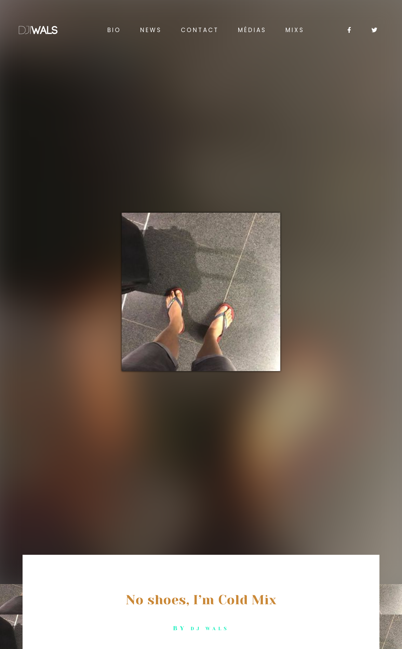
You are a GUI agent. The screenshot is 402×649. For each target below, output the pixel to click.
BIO (114, 30)
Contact (200, 30)
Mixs (294, 30)
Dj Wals (209, 628)
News (151, 30)
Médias (252, 30)
